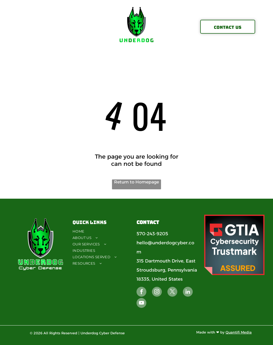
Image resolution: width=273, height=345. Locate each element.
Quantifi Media (239, 332)
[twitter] (172, 292)
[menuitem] (104, 231)
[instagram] (157, 292)
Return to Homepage (136, 182)
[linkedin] (188, 292)
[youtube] (141, 303)
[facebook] (141, 292)
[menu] (12, 27)
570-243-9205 (152, 233)
